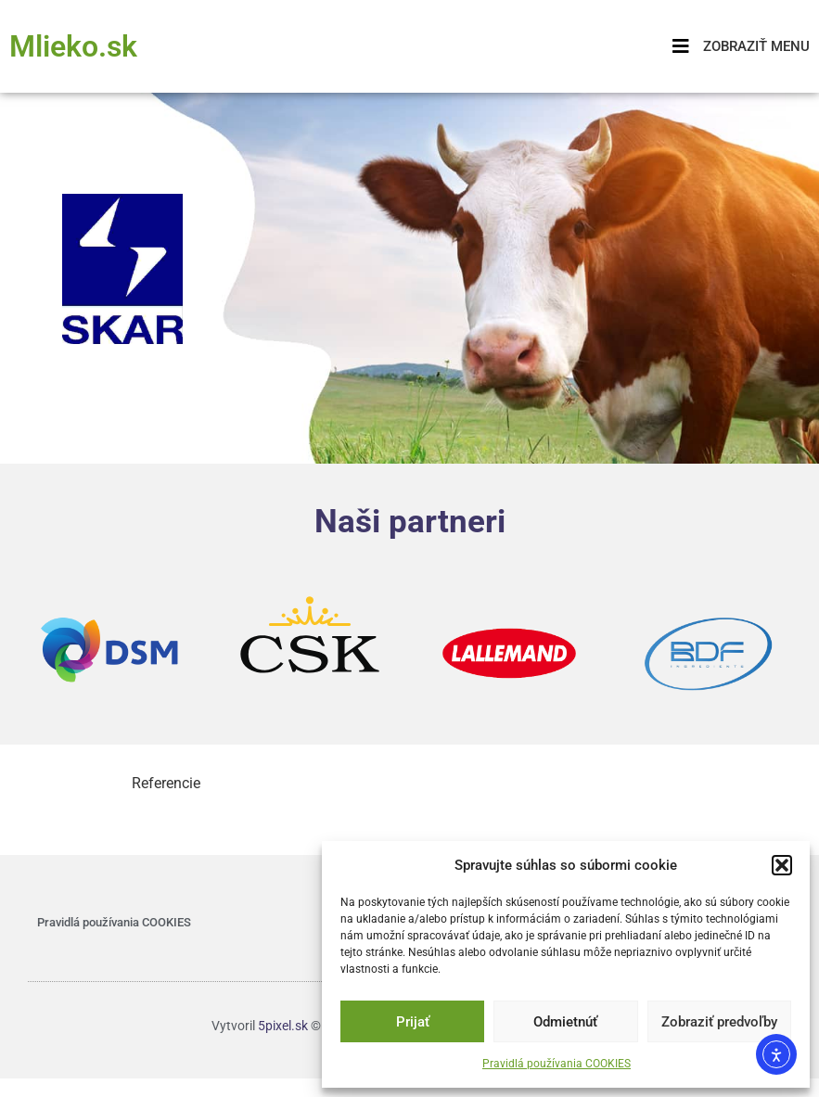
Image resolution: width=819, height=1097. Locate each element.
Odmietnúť (565, 1022)
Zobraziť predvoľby (719, 1022)
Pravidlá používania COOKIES (556, 1063)
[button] (782, 865)
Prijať (412, 1022)
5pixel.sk (283, 1025)
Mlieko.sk (73, 46)
